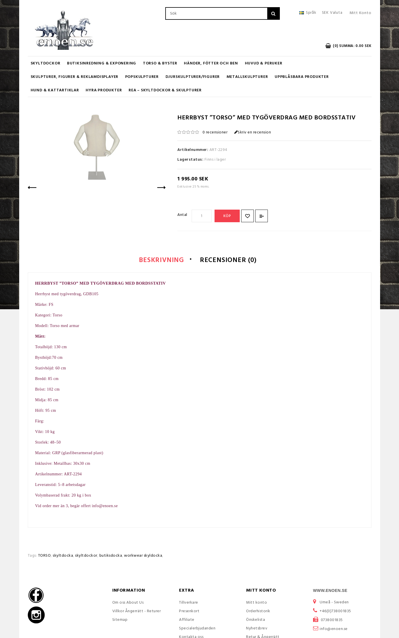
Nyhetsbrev (256, 629)
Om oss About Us (128, 603)
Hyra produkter (104, 90)
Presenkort (189, 612)
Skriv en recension (252, 132)
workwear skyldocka (143, 556)
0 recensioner (215, 132)
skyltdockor (86, 556)
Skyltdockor (45, 63)
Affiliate (186, 620)
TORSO (44, 556)
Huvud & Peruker (263, 63)
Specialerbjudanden (197, 629)
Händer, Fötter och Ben (211, 63)
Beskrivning (158, 260)
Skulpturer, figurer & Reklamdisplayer (75, 77)
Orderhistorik (258, 612)
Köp (227, 216)
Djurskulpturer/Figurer (193, 77)
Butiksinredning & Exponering (101, 63)
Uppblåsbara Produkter (302, 77)
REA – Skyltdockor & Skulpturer (165, 90)
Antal (182, 215)
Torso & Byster (160, 63)
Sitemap (120, 620)
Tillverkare (188, 603)
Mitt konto (256, 603)
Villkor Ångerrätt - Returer (136, 612)
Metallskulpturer (247, 77)
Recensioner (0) (230, 260)
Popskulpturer (142, 77)
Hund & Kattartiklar (55, 90)
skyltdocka (63, 556)
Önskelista (255, 620)
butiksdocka (110, 556)
